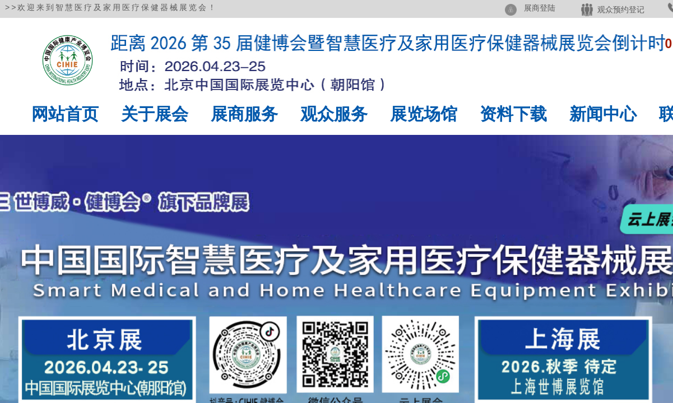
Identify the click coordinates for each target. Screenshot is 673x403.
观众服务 (334, 114)
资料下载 (513, 114)
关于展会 (154, 114)
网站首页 (65, 114)
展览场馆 (423, 114)
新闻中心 (603, 114)
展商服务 (244, 114)
